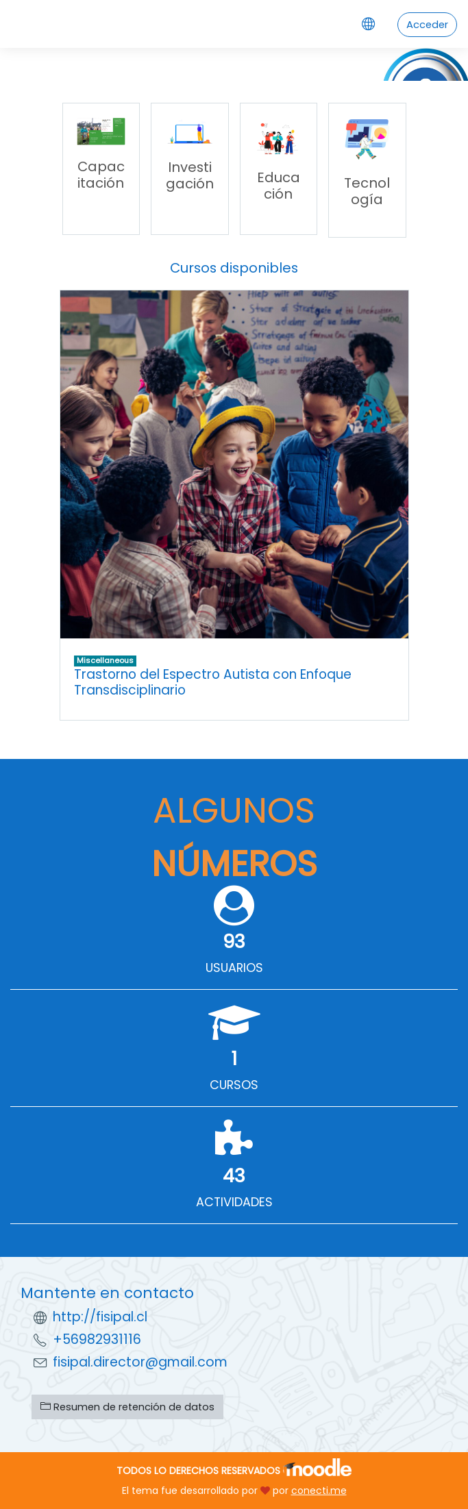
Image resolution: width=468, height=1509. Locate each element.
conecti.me (319, 1490)
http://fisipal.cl (100, 1317)
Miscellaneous (105, 660)
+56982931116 (97, 1339)
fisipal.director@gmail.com (140, 1362)
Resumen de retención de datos (127, 1407)
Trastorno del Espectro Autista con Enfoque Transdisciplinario (213, 682)
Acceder (427, 25)
